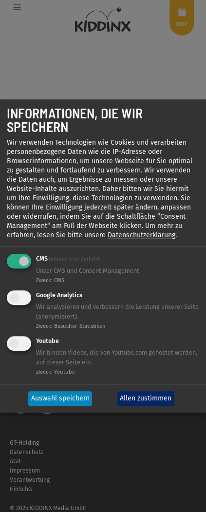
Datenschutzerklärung (141, 235)
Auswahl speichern (60, 399)
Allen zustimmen (145, 399)
